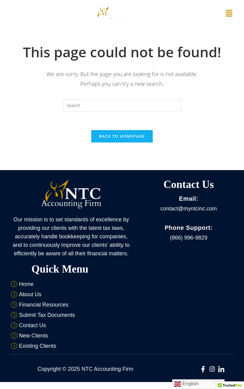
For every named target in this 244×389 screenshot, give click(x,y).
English (186, 384)
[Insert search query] (122, 105)
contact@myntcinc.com (188, 209)
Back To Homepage (122, 136)
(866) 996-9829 (188, 238)
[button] (229, 13)
